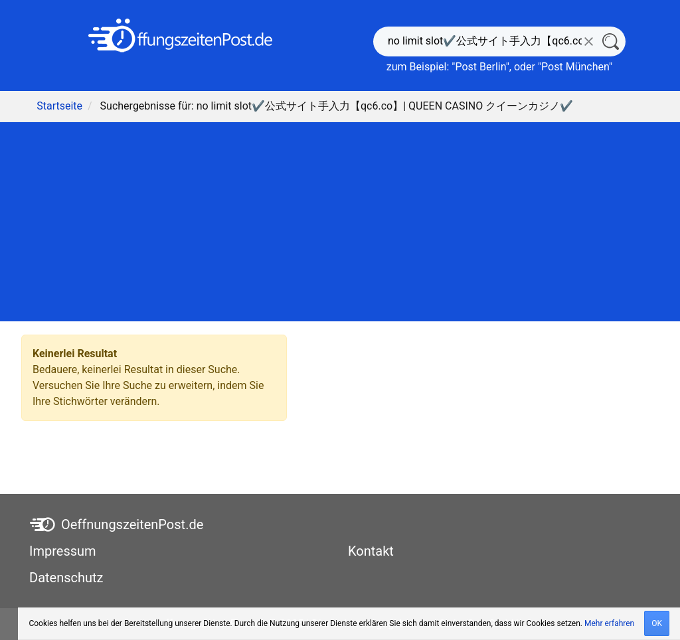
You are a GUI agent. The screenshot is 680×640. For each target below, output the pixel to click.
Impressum (62, 551)
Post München (575, 66)
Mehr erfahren (609, 623)
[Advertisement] (340, 222)
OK (656, 623)
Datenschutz (66, 578)
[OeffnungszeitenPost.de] (181, 35)
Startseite (59, 106)
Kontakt (371, 551)
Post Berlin (480, 66)
